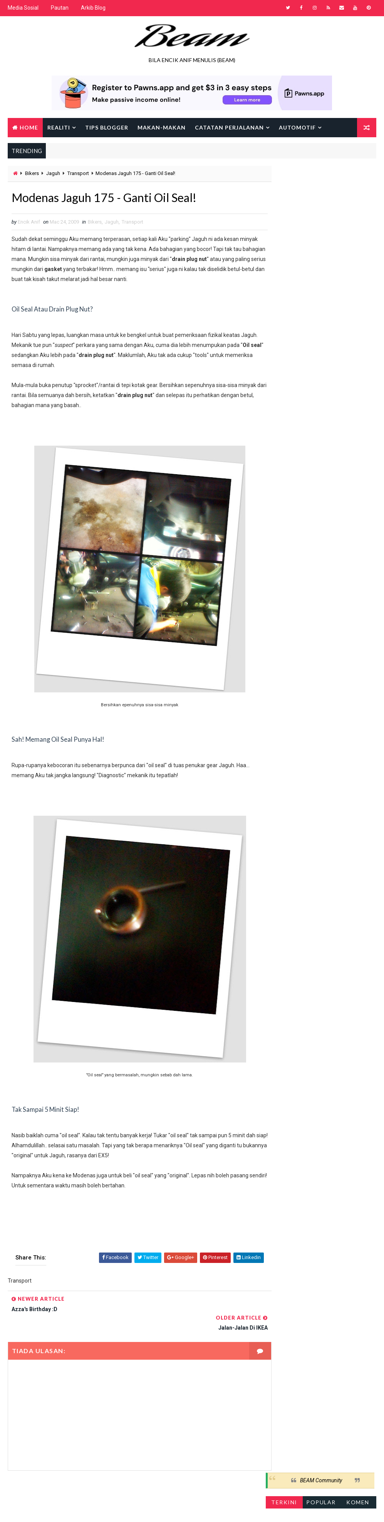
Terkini (284, 197)
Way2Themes (74, 1508)
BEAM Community (321, 175)
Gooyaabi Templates (156, 1508)
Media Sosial (23, 8)
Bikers (32, 173)
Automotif (297, 127)
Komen (357, 197)
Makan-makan (162, 127)
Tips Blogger (106, 127)
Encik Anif (231, 1508)
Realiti (58, 127)
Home (29, 127)
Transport (78, 173)
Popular (321, 197)
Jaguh (53, 173)
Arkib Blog (93, 8)
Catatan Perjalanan (229, 127)
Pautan (60, 8)
